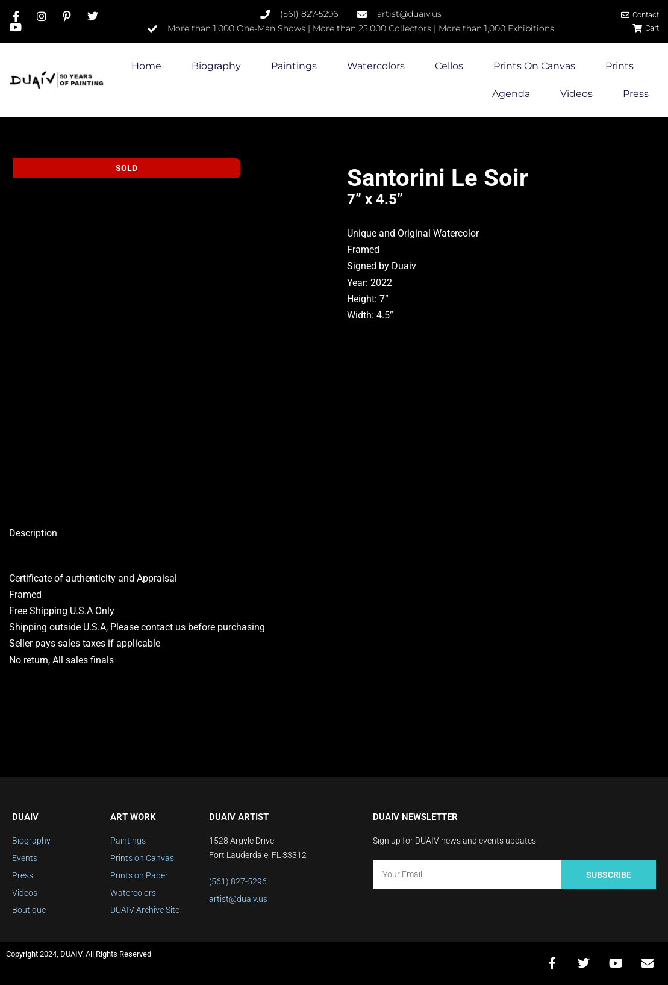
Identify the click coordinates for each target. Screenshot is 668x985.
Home (146, 66)
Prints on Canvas (534, 66)
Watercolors (376, 66)
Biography (216, 66)
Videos (576, 93)
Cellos (449, 66)
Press (636, 93)
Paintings (294, 66)
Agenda (511, 93)
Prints (619, 66)
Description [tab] (33, 533)
